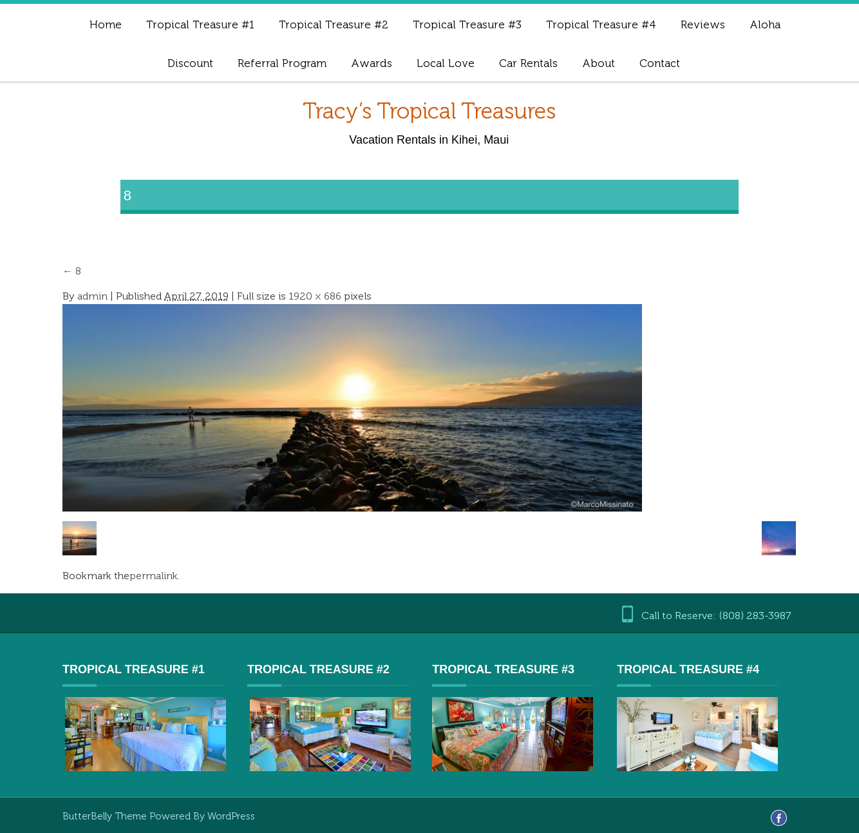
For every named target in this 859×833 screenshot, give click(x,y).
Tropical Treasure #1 (200, 24)
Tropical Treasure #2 (333, 24)
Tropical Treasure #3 (467, 24)
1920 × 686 (314, 296)
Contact (659, 63)
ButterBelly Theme (105, 816)
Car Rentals (528, 63)
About (598, 63)
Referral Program (282, 63)
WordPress (231, 816)
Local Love (446, 63)
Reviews (703, 24)
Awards (371, 63)
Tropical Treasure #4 (601, 24)
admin (92, 296)
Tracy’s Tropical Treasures (429, 111)
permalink (153, 576)
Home (106, 24)
